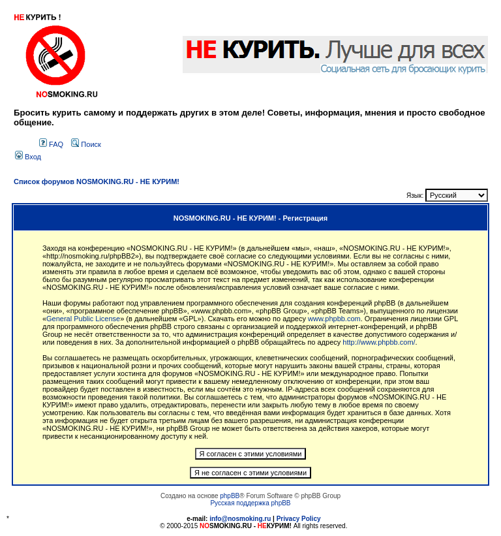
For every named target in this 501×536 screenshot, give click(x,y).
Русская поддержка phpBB (250, 503)
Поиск (86, 144)
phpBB (229, 495)
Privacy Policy (299, 518)
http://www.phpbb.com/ (378, 342)
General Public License (83, 319)
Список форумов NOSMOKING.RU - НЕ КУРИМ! (96, 181)
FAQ (51, 144)
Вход (28, 157)
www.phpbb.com (334, 319)
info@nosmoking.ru (240, 518)
